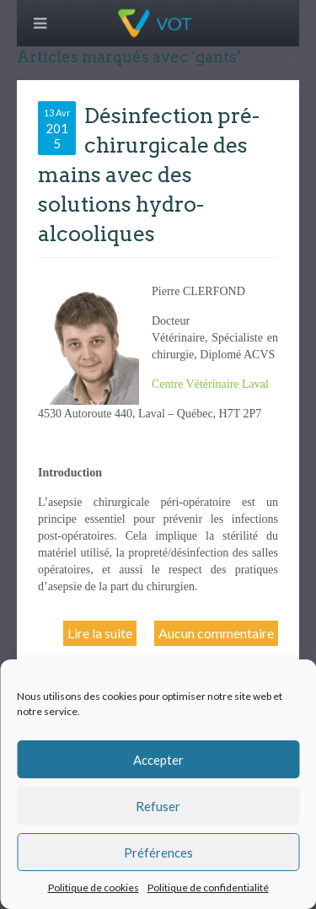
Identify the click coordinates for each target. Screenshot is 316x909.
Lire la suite (99, 633)
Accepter (158, 759)
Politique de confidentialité (208, 887)
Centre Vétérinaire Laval (210, 384)
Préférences (158, 852)
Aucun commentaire (216, 633)
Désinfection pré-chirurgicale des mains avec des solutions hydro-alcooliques (149, 174)
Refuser (158, 806)
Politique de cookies (93, 887)
